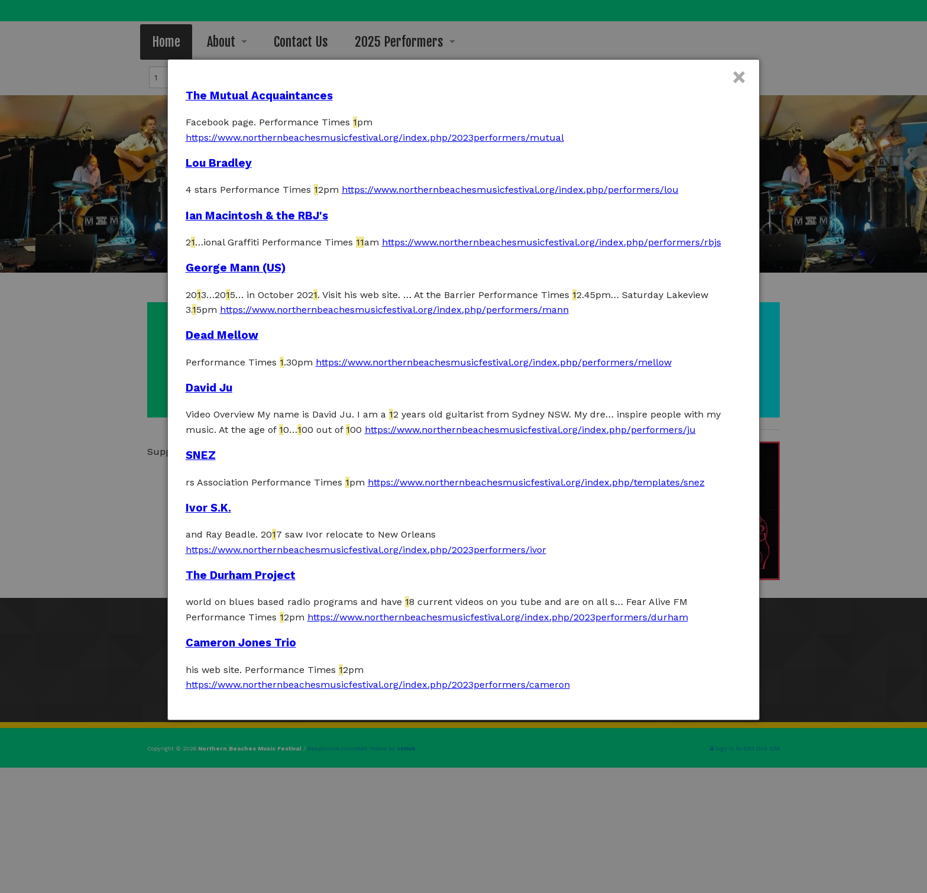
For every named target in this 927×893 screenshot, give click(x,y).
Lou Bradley (219, 163)
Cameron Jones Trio (241, 642)
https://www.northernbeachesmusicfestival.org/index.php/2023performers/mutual (375, 137)
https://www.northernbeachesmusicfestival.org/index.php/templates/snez (536, 482)
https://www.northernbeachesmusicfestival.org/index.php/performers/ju (530, 429)
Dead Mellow (222, 335)
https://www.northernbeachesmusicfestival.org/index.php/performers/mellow (494, 362)
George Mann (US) (236, 267)
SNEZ (201, 455)
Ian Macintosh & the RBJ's (257, 215)
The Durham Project (241, 575)
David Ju (209, 387)
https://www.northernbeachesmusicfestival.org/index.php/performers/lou (510, 189)
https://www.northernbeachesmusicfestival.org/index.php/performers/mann (394, 309)
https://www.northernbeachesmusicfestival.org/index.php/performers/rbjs (551, 242)
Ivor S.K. (208, 508)
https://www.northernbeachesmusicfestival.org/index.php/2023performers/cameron (378, 684)
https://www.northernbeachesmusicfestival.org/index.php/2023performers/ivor (366, 549)
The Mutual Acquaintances (259, 95)
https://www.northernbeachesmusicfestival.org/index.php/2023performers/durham (497, 617)
